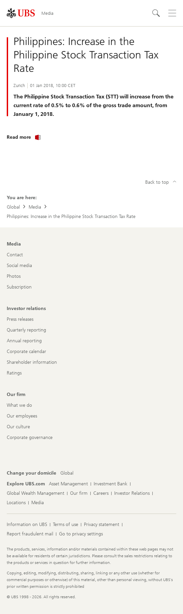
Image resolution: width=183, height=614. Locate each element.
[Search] (156, 13)
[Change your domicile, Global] (66, 473)
